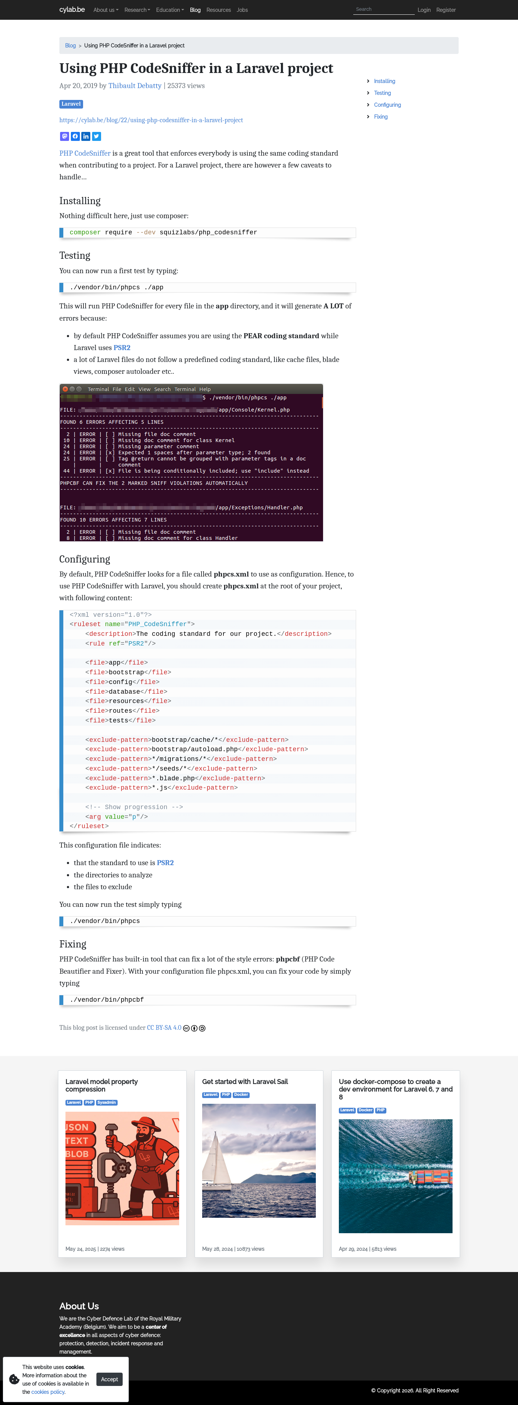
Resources (218, 10)
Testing (382, 93)
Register (446, 10)
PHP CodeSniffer (85, 153)
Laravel (71, 104)
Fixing (381, 117)
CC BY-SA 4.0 (176, 1028)
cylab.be (72, 9)
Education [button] (168, 10)
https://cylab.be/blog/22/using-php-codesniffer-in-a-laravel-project (151, 120)
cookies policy (47, 1392)
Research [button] (135, 10)
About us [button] (104, 10)
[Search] (384, 9)
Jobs (242, 10)
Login (424, 10)
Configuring (387, 105)
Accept (109, 1379)
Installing (384, 81)
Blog (195, 10)
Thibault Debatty (135, 85)
